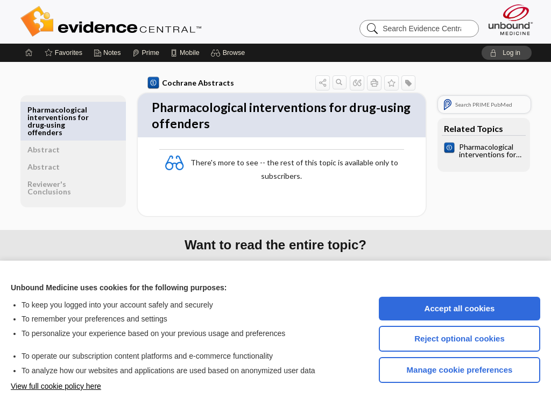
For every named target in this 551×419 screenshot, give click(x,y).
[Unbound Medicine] (510, 20)
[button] (229, 53)
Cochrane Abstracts (188, 82)
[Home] (29, 53)
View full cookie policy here (56, 386)
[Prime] (145, 53)
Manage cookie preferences (460, 369)
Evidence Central (153, 21)
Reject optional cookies (459, 338)
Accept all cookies (460, 308)
